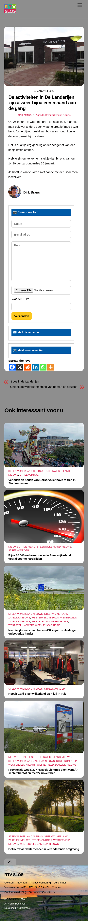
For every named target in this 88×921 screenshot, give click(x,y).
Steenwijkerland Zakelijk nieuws (31, 761)
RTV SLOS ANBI (39, 887)
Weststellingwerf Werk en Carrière (34, 625)
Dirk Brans (24, 115)
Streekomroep (30, 474)
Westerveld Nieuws (45, 617)
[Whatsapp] (43, 367)
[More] (50, 367)
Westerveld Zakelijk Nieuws (56, 764)
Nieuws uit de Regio (21, 546)
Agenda (40, 115)
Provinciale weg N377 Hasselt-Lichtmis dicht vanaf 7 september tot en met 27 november (43, 771)
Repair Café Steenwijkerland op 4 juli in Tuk (37, 693)
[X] (19, 367)
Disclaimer (60, 882)
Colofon (9, 882)
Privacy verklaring (40, 882)
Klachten (21, 882)
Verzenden (21, 316)
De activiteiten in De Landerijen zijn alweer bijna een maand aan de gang (42, 102)
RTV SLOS (13, 899)
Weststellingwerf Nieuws (50, 621)
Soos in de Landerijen (25, 381)
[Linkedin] (35, 367)
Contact (56, 887)
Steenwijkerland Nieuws (57, 115)
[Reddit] (27, 367)
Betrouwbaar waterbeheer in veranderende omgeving (43, 849)
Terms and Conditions (42, 892)
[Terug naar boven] (10, 862)
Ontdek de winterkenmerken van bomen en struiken (43, 386)
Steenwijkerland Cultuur (26, 471)
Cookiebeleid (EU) (15, 892)
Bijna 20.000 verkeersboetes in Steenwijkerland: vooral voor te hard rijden (40, 557)
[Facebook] (12, 367)
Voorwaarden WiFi (15, 887)
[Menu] (80, 5)
